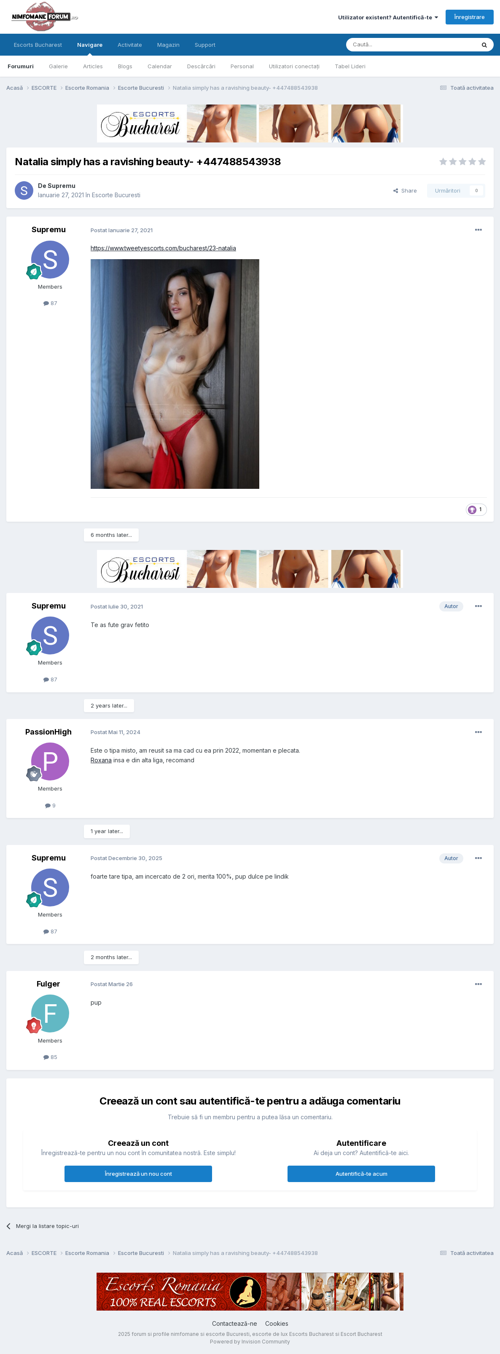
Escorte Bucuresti (116, 194)
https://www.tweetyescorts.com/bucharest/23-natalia (163, 248)
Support (205, 44)
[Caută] (389, 44)
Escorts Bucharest (38, 44)
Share (405, 190)
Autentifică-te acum (361, 1173)
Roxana (101, 760)
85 (50, 1057)
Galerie (58, 66)
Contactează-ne (234, 1323)
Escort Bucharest (361, 1334)
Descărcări (201, 66)
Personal (242, 66)
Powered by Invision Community (250, 1341)
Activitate (130, 44)
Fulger (48, 983)
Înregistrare (469, 16)
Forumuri (21, 66)
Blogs (125, 66)
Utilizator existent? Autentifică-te (388, 17)
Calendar (160, 66)
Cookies (276, 1323)
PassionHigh (48, 731)
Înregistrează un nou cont (138, 1173)
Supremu (61, 185)
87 (50, 303)
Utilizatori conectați (294, 66)
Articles (93, 66)
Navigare (89, 48)
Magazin (168, 44)
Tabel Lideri (350, 66)
